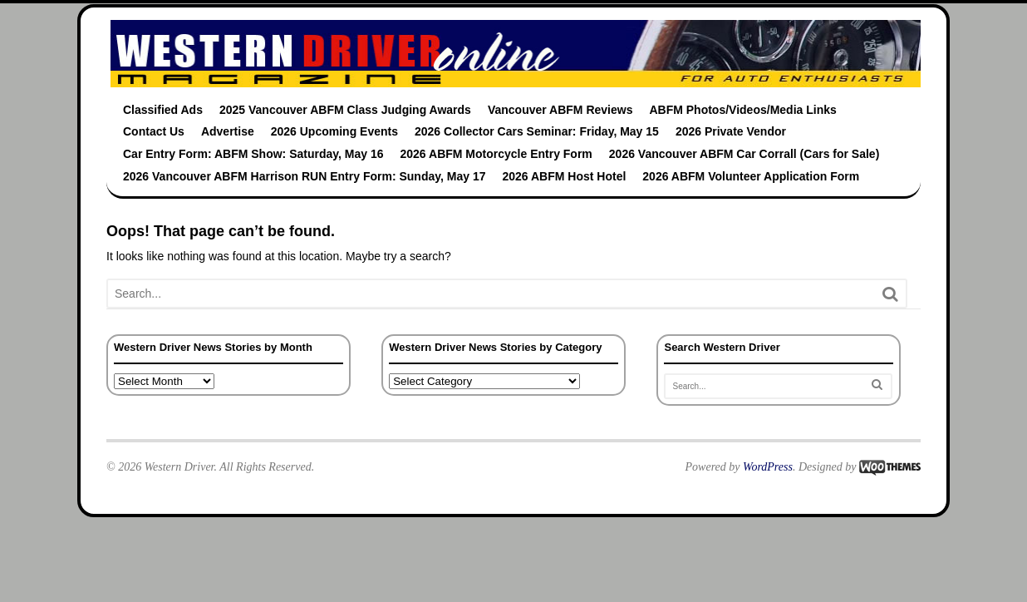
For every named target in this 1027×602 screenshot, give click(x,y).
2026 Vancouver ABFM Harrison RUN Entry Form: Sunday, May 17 (304, 176)
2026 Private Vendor (731, 131)
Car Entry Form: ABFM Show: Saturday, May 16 (253, 153)
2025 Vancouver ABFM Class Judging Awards (345, 109)
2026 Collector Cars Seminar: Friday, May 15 (537, 131)
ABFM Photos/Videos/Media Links (742, 109)
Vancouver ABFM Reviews (560, 109)
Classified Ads (163, 109)
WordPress (768, 467)
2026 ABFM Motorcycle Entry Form (496, 153)
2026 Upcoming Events (334, 131)
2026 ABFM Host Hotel (564, 176)
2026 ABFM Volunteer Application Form (750, 176)
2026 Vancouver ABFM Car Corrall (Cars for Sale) (744, 153)
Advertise (227, 131)
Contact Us (153, 131)
